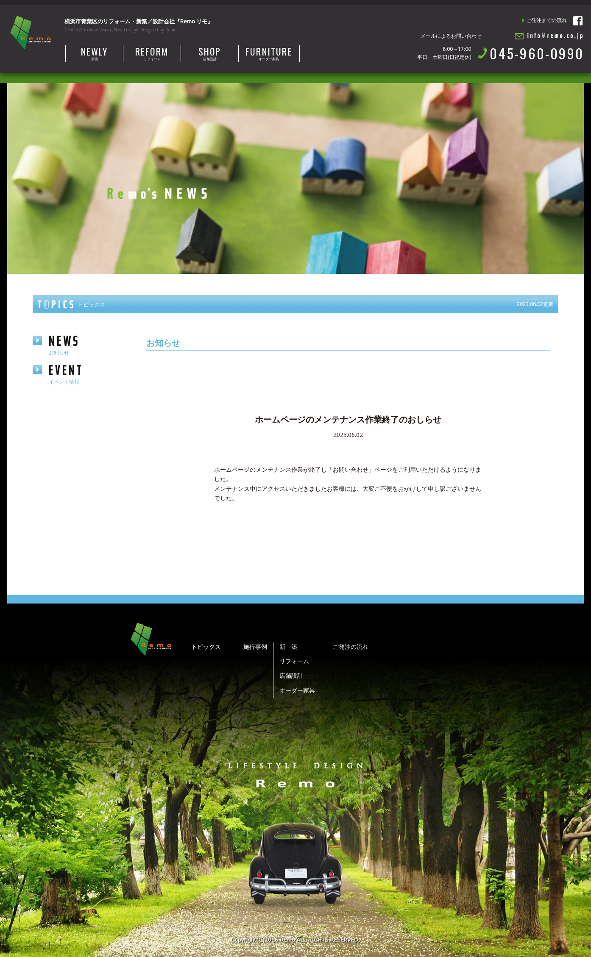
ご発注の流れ (350, 647)
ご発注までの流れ (546, 20)
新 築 (288, 647)
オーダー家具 (269, 53)
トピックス (206, 647)
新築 (94, 53)
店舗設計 (209, 53)
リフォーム (152, 53)
